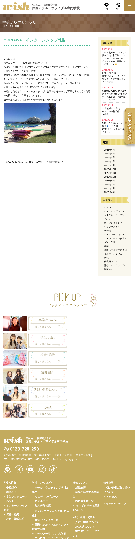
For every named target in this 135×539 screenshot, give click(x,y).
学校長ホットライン (115, 450)
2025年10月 (110, 177)
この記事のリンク (55, 162)
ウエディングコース (47, 442)
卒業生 (107, 246)
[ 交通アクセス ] (83, 401)
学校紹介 (11, 433)
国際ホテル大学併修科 (115, 250)
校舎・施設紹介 (15, 465)
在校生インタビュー (114, 254)
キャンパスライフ (113, 226)
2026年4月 (109, 157)
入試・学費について (87, 468)
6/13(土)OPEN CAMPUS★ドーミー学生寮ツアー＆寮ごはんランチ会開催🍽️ (114, 76)
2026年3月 (109, 161)
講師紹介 (108, 269)
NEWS (38, 162)
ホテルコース (43, 447)
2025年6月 (109, 192)
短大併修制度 (43, 451)
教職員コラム (111, 261)
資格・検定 (12, 460)
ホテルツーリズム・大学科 (50, 479)
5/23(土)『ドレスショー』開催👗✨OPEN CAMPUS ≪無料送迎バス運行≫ (114, 126)
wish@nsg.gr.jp (68, 405)
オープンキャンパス (114, 223)
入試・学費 (109, 242)
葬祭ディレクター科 (114, 265)
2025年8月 (109, 184)
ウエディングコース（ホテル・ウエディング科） (115, 215)
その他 (107, 230)
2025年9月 (109, 180)
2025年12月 (110, 169)
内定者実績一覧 (84, 447)
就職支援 (80, 433)
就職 (106, 257)
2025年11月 (110, 173)
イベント (108, 207)
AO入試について (85, 472)
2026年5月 (109, 153)
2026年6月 (109, 149)
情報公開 (108, 429)
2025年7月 (109, 188)
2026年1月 (109, 165)
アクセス (111, 442)
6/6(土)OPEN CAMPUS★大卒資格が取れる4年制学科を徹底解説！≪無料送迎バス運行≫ (114, 93)
